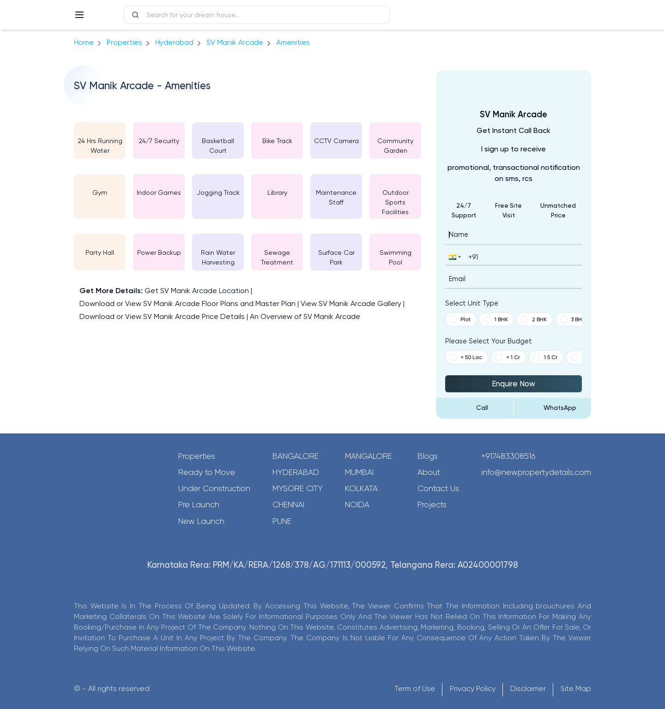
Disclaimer (528, 688)
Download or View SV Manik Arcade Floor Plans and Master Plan (187, 303)
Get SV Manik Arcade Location (197, 290)
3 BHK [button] (572, 319)
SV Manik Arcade (234, 42)
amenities (293, 42)
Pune (281, 521)
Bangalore (295, 456)
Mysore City (297, 488)
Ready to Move (206, 472)
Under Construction (214, 488)
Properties (124, 42)
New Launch (201, 521)
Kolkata (361, 488)
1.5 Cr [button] (545, 357)
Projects (432, 504)
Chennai (288, 504)
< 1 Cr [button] (507, 357)
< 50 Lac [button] (465, 357)
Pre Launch (198, 504)
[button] (454, 257)
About (428, 472)
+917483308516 (508, 456)
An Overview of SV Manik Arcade (305, 316)
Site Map (576, 688)
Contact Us (438, 488)
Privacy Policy (473, 688)
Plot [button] (460, 319)
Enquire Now (513, 383)
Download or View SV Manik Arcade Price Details (162, 316)
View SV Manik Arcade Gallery (351, 303)
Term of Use (414, 688)
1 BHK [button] (496, 319)
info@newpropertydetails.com (536, 472)
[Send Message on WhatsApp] (553, 407)
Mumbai (359, 472)
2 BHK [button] (534, 319)
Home (84, 42)
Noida (357, 504)
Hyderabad (295, 472)
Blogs (427, 456)
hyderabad (174, 42)
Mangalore (368, 456)
